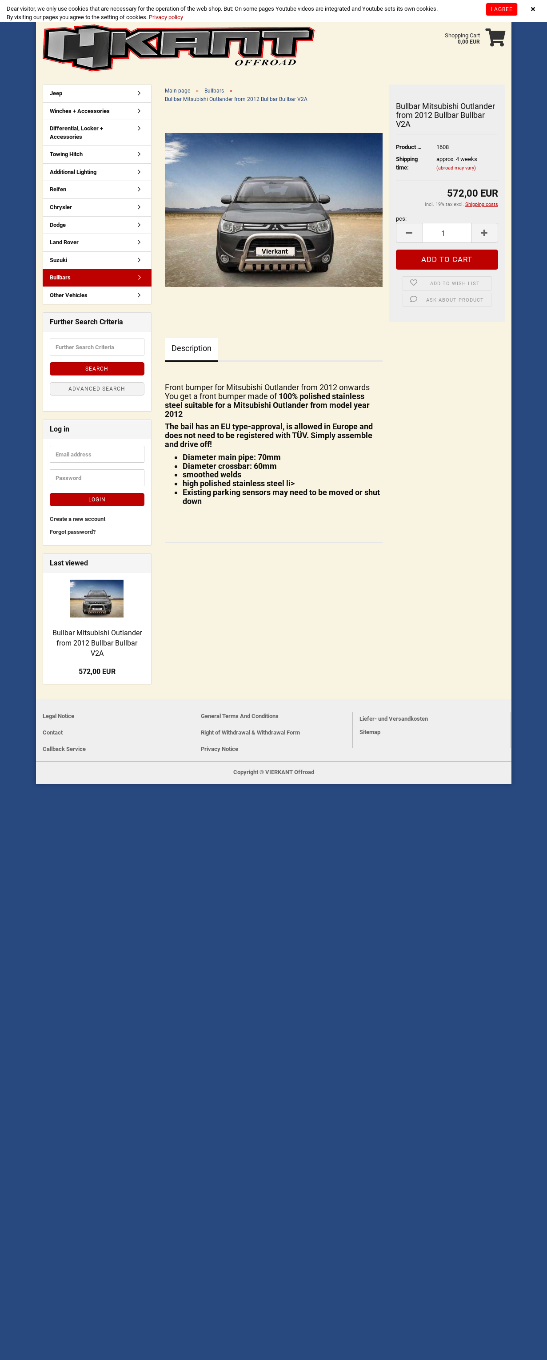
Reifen (58, 189)
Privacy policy (165, 17)
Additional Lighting (73, 172)
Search (96, 369)
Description (192, 348)
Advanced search (96, 389)
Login (97, 499)
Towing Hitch (66, 154)
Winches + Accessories (80, 111)
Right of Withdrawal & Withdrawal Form (250, 732)
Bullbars (60, 277)
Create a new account (77, 519)
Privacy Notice (219, 749)
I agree (502, 9)
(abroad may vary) (456, 168)
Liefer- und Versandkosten (393, 718)
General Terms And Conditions (240, 716)
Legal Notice (58, 716)
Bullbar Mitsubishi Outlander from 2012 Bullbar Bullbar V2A (97, 643)
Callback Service (64, 749)
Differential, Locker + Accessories (76, 132)
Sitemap (369, 732)
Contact (53, 732)
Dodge (58, 225)
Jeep (56, 93)
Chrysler (61, 207)
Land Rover (64, 242)
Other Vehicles (69, 295)
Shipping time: (407, 163)
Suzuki (58, 260)
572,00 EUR (97, 671)
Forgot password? (73, 532)
